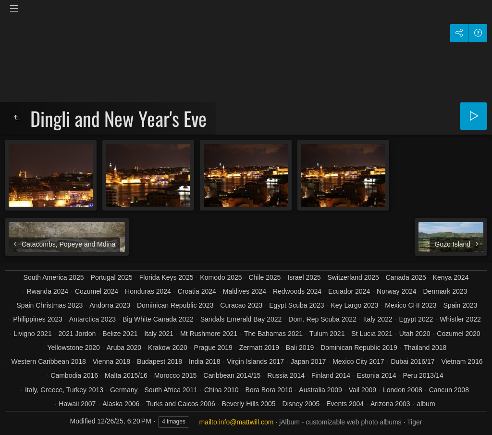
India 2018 (204, 361)
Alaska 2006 (120, 404)
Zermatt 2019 (259, 347)
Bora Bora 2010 (268, 390)
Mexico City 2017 (358, 361)
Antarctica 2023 (92, 319)
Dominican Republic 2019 (358, 347)
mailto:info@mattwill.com (236, 422)
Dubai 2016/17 (412, 361)
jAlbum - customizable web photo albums (340, 422)
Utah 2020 (414, 333)
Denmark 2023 (445, 291)
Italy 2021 (158, 333)
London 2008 (402, 390)
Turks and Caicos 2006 (180, 404)
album (426, 404)
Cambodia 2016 (74, 375)
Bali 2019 (300, 347)
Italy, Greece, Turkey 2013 (64, 390)
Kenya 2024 (451, 277)
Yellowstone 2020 (74, 347)
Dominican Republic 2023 (175, 305)
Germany (124, 390)
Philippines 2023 (37, 319)
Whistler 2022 (460, 319)
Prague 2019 (213, 347)
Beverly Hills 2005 (249, 404)
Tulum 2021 (326, 333)
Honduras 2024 (148, 291)
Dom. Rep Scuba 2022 (322, 319)
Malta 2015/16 (126, 375)
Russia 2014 (286, 375)
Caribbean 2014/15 (231, 375)
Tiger (414, 422)
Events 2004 (345, 404)
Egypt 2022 (416, 319)
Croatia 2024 (197, 291)
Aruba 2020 (124, 347)
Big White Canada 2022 (158, 319)
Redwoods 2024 (297, 291)
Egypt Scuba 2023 (296, 305)
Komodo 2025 (221, 277)
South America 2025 (54, 277)
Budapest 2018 (159, 361)
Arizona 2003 (390, 404)
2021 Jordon (77, 333)
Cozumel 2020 (458, 333)
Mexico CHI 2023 (410, 305)
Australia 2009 (320, 390)
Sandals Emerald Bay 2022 (241, 319)
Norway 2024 (397, 291)
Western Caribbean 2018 (48, 361)
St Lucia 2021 (372, 333)
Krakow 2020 (167, 347)
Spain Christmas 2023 (50, 305)
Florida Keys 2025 (166, 277)
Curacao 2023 (241, 305)
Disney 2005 (301, 404)
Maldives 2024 (244, 291)
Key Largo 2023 (354, 305)
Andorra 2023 (109, 305)
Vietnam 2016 (461, 361)
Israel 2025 (303, 277)
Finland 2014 (330, 375)
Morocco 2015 (175, 375)
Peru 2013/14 (423, 375)
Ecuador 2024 (349, 291)
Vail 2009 (362, 390)
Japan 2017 (308, 361)
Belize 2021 (119, 333)
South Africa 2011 (170, 390)
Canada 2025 (406, 277)
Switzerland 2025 (353, 277)
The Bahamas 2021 (273, 333)
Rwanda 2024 (47, 291)
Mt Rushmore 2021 (208, 333)
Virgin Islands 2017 (255, 361)
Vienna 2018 (111, 361)
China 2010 (221, 390)
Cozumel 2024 (96, 291)
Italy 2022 (378, 319)
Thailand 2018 (425, 347)
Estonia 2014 (376, 375)
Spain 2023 (460, 305)
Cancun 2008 (449, 390)
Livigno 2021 (32, 333)
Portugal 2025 (112, 277)
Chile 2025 (264, 277)
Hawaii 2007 (77, 404)
